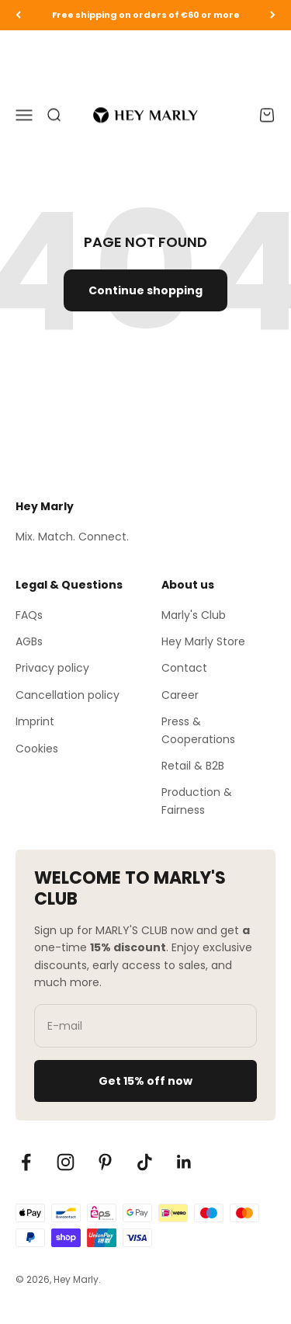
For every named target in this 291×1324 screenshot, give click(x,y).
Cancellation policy (68, 695)
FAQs (29, 615)
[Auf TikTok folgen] (144, 1162)
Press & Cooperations (198, 730)
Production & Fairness (196, 800)
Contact (184, 668)
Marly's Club (193, 615)
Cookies (37, 748)
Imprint (35, 721)
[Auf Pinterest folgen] (105, 1162)
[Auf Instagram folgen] (65, 1162)
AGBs (29, 641)
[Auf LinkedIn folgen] (184, 1162)
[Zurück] (18, 15)
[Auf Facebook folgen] (26, 1162)
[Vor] (272, 15)
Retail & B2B (192, 765)
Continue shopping (145, 290)
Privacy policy (52, 668)
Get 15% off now (145, 1081)
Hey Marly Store (203, 641)
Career (180, 695)
